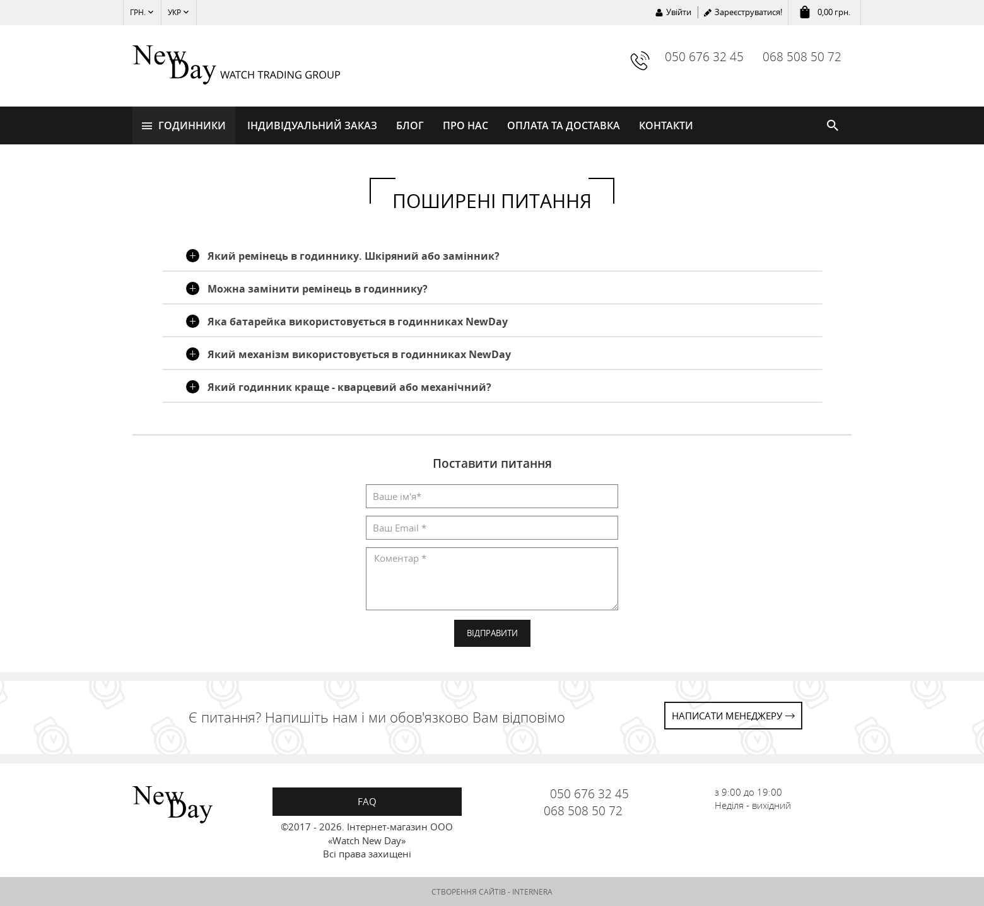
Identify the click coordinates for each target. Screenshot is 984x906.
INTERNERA (532, 891)
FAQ (367, 801)
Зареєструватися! (748, 12)
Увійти (678, 12)
